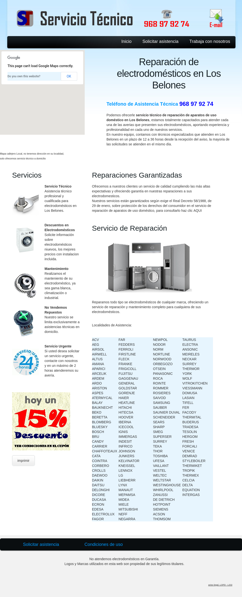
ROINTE (159, 383)
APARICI (98, 369)
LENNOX (126, 470)
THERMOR (191, 369)
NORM (158, 349)
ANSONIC (190, 349)
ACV (95, 340)
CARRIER (99, 446)
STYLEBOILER (194, 461)
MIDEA (124, 500)
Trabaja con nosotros (209, 41)
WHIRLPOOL (163, 490)
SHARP (159, 427)
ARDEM (98, 378)
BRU (95, 437)
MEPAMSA (127, 495)
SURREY (160, 441)
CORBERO (100, 466)
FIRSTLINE (127, 354)
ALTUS (97, 359)
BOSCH (98, 432)
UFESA (158, 461)
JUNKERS (126, 456)
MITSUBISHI (128, 509)
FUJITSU (126, 374)
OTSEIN (159, 369)
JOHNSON (127, 451)
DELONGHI (101, 490)
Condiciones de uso (103, 544)
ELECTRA (190, 344)
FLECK (124, 359)
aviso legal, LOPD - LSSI (220, 585)
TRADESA (190, 427)
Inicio (126, 41)
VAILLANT (161, 466)
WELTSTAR (162, 480)
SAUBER (160, 407)
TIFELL (188, 403)
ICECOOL (126, 427)
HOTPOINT (161, 504)
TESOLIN (189, 432)
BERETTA (99, 417)
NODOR (159, 344)
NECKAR (189, 359)
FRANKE (125, 364)
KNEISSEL (127, 466)
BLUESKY (100, 427)
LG (121, 475)
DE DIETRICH (163, 500)
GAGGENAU (128, 378)
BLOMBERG (101, 422)
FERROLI (126, 349)
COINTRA (99, 461)
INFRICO (126, 446)
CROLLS (99, 470)
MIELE (124, 504)
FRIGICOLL (127, 369)
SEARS (158, 422)
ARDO (97, 383)
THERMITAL (191, 417)
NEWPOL (160, 340)
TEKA (157, 446)
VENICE (188, 451)
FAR (122, 340)
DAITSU (98, 485)
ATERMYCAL (102, 398)
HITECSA (126, 412)
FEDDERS (127, 344)
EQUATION (191, 490)
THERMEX (190, 475)
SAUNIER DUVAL (166, 412)
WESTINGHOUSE (167, 485)
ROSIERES (161, 393)
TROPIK (188, 470)
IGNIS (123, 432)
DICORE (98, 495)
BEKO (96, 412)
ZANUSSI (160, 495)
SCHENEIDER (164, 417)
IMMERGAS (128, 437)
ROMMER (160, 388)
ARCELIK (99, 374)
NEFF (123, 514)
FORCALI (189, 446)
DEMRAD (189, 456)
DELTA (187, 485)
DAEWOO (99, 475)
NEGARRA (127, 519)
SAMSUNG (161, 403)
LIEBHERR (127, 480)
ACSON (159, 514)
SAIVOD (159, 398)
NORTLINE (161, 354)
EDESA (97, 509)
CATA (96, 456)
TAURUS (189, 340)
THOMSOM (162, 519)
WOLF (187, 378)
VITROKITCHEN (195, 383)
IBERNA (125, 422)
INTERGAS (191, 495)
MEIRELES (191, 354)
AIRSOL (98, 349)
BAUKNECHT (102, 407)
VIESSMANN (192, 388)
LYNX (123, 485)
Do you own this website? (24, 76)
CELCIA (188, 480)
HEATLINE (127, 403)
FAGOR (98, 519)
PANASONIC (163, 374)
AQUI (197, 210)
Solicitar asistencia (161, 41)
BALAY (97, 403)
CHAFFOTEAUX (104, 451)
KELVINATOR (129, 461)
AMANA (98, 364)
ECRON (98, 504)
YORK (187, 374)
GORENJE (127, 393)
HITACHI (125, 407)
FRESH (188, 441)
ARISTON (99, 388)
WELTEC (160, 475)
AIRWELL (99, 354)
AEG (95, 344)
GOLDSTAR (128, 388)
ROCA (158, 378)
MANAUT (126, 490)
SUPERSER (162, 437)
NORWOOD (162, 359)
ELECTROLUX (103, 514)
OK (69, 76)
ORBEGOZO (163, 364)
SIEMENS (160, 509)
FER (185, 407)
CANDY (98, 441)
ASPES (97, 393)
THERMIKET (192, 466)
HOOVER (126, 417)
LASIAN (188, 398)
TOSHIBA (160, 456)
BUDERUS (190, 422)
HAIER (124, 398)
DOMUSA (189, 393)
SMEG (158, 432)
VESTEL (159, 470)
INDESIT (125, 441)
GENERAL (127, 383)
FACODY (189, 412)
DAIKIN (97, 480)
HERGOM (190, 437)
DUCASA (99, 500)
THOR (158, 451)
